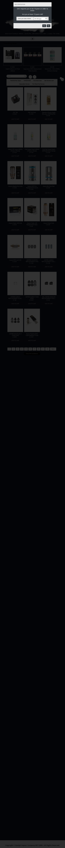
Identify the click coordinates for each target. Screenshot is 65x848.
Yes (44, 26)
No (48, 26)
